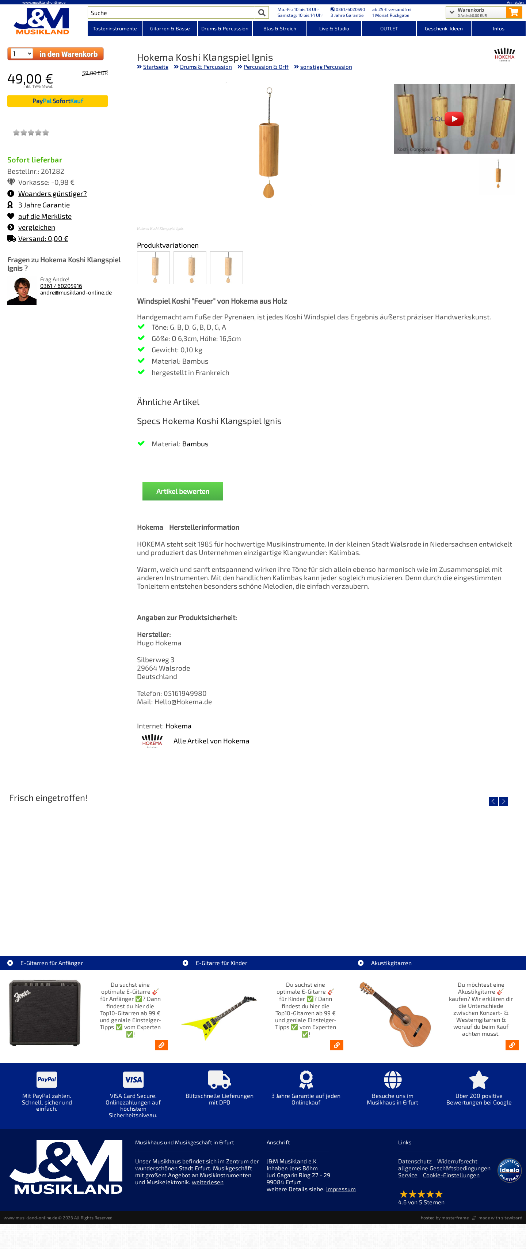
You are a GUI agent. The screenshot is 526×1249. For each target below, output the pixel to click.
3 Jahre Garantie (38, 204)
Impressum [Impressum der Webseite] (341, 1188)
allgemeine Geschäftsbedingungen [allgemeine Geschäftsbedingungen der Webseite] (444, 1167)
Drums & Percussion (206, 66)
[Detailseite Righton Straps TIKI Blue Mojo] (328, 868)
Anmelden (515, 2)
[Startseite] (44, 21)
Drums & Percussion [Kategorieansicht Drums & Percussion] (224, 28)
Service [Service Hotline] (408, 1174)
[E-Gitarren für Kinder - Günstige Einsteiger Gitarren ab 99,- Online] (336, 1045)
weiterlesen (208, 1181)
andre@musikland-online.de (76, 292)
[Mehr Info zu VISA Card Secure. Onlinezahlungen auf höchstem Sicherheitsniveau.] (133, 1099)
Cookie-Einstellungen (451, 1174)
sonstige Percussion (326, 66)
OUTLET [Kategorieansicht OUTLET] (389, 28)
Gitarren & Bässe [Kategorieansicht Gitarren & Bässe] (170, 28)
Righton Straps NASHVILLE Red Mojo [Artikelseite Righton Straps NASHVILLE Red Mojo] (457, 921)
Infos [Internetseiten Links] (498, 28)
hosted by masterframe (445, 1217)
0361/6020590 (348, 9)
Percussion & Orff (266, 66)
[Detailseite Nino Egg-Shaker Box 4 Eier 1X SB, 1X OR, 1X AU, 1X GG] (68, 868)
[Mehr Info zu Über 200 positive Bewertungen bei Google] (479, 1093)
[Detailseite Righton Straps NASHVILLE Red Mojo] (457, 868)
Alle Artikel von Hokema (211, 740)
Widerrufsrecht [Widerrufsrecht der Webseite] (457, 1161)
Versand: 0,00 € (37, 238)
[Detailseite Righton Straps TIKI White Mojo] (198, 868)
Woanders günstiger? (47, 193)
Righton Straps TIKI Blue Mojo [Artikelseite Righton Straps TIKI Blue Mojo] (328, 921)
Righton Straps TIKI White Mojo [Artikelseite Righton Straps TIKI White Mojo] (198, 921)
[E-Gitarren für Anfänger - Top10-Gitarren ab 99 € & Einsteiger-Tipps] (161, 1045)
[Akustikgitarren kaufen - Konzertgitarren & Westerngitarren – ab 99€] (512, 1045)
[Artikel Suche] (171, 12)
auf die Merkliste (39, 216)
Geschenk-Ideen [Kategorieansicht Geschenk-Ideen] (444, 28)
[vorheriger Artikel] (493, 801)
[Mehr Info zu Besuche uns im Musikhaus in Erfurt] (392, 1093)
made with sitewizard (500, 1217)
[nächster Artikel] (503, 801)
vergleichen (31, 227)
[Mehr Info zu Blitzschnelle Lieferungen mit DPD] (219, 1093)
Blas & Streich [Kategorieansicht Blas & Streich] (279, 28)
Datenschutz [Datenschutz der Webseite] (415, 1161)
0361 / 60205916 (61, 285)
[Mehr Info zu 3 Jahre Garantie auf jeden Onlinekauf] (306, 1093)
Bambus (195, 443)
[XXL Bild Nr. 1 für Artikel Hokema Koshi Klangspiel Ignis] (497, 177)
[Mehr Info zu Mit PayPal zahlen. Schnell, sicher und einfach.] (47, 1096)
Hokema (178, 725)
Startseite (155, 66)
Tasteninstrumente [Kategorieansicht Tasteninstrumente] (115, 28)
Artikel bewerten (182, 491)
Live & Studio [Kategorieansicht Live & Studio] (334, 28)
